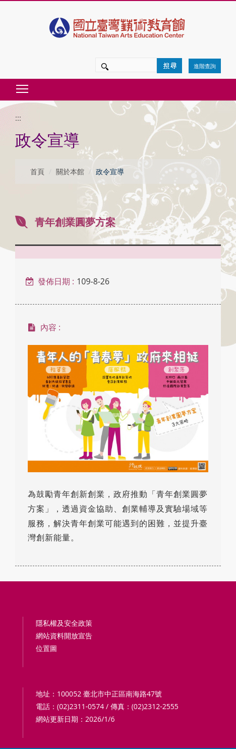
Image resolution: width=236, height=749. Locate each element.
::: (18, 118)
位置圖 (46, 648)
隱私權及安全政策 (64, 623)
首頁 (37, 171)
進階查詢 (205, 66)
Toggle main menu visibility (22, 86)
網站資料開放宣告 (64, 635)
